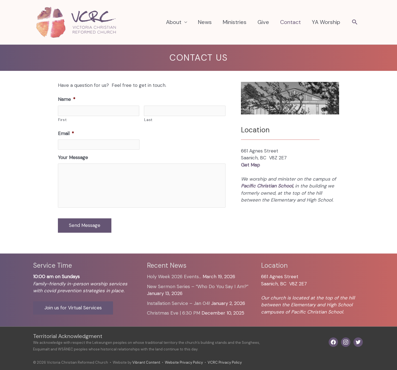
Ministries (234, 22)
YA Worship (326, 22)
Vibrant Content (146, 362)
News (205, 22)
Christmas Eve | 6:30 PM (173, 313)
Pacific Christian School (267, 186)
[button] (354, 22)
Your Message (73, 157)
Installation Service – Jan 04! (178, 303)
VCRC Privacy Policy (225, 362)
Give (263, 22)
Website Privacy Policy (184, 362)
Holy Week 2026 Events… (174, 277)
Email (66, 133)
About (173, 22)
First (62, 119)
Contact (290, 22)
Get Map (250, 165)
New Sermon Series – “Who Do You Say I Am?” (197, 286)
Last (148, 119)
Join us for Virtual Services (73, 308)
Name (66, 99)
